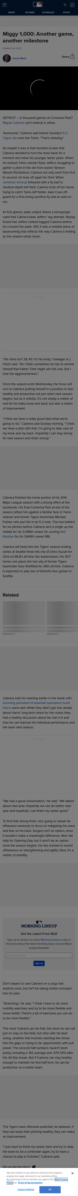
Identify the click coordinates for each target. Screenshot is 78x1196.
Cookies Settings (26, 1189)
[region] (39, 1182)
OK (49, 1189)
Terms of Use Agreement (30, 1182)
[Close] (72, 1173)
